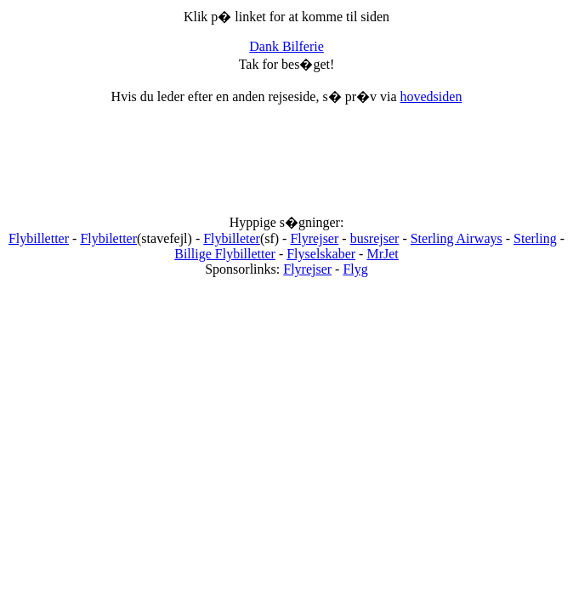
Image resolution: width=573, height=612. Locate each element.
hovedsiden (431, 96)
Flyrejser (314, 238)
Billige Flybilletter (224, 253)
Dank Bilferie (286, 46)
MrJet (382, 253)
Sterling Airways (456, 238)
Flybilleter (231, 238)
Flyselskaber (320, 253)
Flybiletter (108, 238)
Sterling (535, 238)
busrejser (375, 238)
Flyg (355, 269)
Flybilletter (39, 238)
